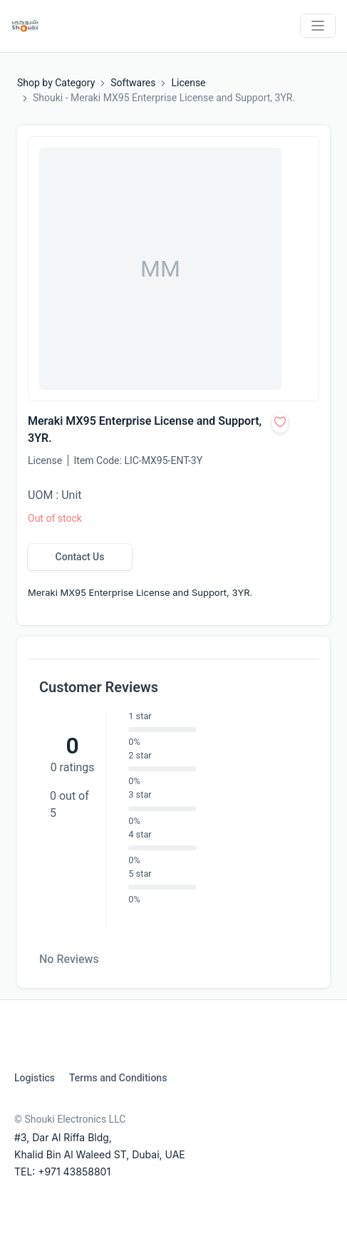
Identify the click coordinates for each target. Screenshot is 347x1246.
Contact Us (80, 556)
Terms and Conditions (118, 1077)
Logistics (34, 1077)
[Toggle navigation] (318, 26)
